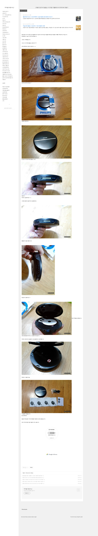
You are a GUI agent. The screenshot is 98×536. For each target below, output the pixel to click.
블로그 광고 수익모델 (7, 76)
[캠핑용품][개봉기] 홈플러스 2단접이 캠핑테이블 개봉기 (32, 493)
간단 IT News (5, 69)
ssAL (3, 100)
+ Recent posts (24, 526)
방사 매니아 (4, 95)
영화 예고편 (5, 63)
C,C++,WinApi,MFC (6, 14)
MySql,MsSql (5, 27)
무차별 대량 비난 (9, 7)
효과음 (4, 46)
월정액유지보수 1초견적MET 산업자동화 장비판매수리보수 (38, 16)
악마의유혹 (4, 97)
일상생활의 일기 (6, 72)
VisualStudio (5, 32)
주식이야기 (5, 55)
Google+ (35, 534)
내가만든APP (5, 67)
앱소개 (4, 44)
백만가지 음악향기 (6, 86)
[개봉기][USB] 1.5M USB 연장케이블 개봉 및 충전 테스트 (32, 495)
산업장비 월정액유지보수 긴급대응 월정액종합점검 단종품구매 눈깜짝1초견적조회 (41, 18)
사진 (4, 37)
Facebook (29, 534)
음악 (4, 42)
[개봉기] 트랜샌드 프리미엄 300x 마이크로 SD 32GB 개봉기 (33, 497)
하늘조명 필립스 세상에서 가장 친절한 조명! (34, 26)
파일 (4, 79)
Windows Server (6, 34)
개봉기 (4, 49)
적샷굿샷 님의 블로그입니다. (29, 508)
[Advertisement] (52, 41)
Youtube (32, 534)
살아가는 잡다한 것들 (7, 77)
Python (4, 28)
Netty (4, 25)
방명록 (3, 83)
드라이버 (5, 51)
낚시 (4, 41)
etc (3, 35)
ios (3, 18)
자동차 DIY (5, 56)
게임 (4, 39)
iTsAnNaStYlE (5, 88)
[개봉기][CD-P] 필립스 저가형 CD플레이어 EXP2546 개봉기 (52, 7)
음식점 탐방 (5, 62)
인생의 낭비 (5, 11)
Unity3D (4, 30)
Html (4, 20)
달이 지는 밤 (4, 93)
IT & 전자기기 (6, 70)
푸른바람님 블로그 (6, 90)
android (4, 13)
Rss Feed (22, 534)
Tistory (75, 534)
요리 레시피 (5, 60)
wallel (81, 534)
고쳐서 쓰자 (5, 58)
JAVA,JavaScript (6, 21)
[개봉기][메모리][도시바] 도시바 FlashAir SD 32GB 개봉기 (32, 500)
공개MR (4, 48)
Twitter (26, 534)
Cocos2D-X (5, 16)
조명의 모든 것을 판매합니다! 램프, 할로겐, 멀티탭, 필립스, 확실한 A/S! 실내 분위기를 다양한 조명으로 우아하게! (48, 27)
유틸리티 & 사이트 (6, 74)
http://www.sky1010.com (27, 24)
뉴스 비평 (5, 53)
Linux (4, 23)
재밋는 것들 (5, 65)
